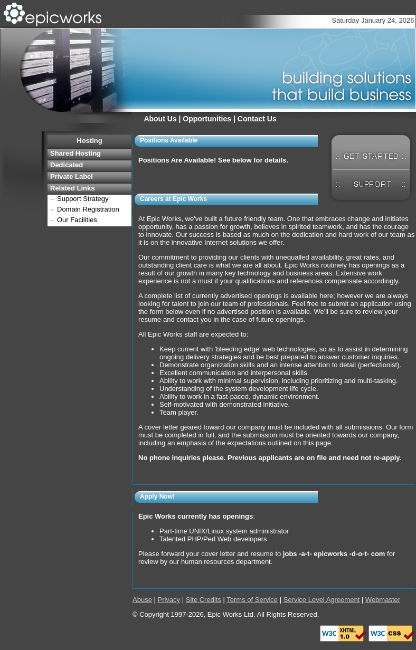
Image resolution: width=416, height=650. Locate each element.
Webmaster (382, 600)
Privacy (168, 600)
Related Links (72, 188)
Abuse (142, 600)
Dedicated (66, 165)
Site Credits (203, 600)
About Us (160, 118)
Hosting (89, 141)
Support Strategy (83, 199)
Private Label (71, 176)
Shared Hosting (75, 153)
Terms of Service (252, 600)
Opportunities (207, 118)
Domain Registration (88, 209)
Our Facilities (77, 220)
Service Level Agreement (321, 600)
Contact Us (257, 118)
